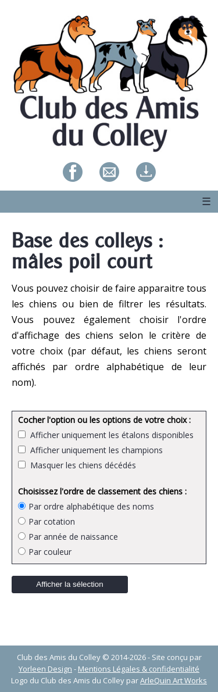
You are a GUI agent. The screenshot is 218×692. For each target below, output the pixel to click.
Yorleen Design (45, 669)
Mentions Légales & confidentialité (138, 669)
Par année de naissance (68, 536)
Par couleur (45, 551)
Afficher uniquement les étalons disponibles (110, 434)
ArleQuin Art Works (173, 680)
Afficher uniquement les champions (94, 450)
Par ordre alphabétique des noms (86, 506)
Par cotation (46, 521)
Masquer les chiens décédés (81, 465)
